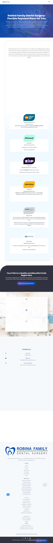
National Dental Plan (29, 122)
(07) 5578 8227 (41, 540)
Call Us (28, 353)
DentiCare (29, 241)
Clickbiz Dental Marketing (34, 540)
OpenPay (29, 189)
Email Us (28, 358)
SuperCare (29, 215)
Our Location (28, 363)
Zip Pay (29, 165)
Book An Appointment (26, 283)
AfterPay (29, 143)
